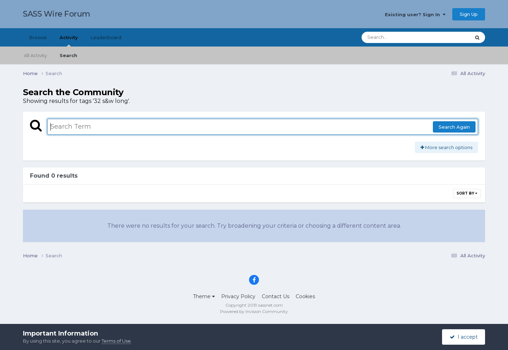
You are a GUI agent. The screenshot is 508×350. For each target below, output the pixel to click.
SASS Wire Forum (56, 14)
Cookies (305, 296)
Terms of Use (116, 341)
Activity (69, 41)
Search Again (454, 127)
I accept (464, 337)
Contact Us (275, 296)
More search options (446, 147)
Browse (38, 37)
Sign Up (469, 14)
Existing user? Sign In (415, 14)
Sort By (466, 193)
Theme (204, 296)
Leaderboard (106, 37)
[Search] (396, 37)
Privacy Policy (238, 296)
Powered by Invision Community (254, 311)
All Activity (35, 55)
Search (68, 55)
